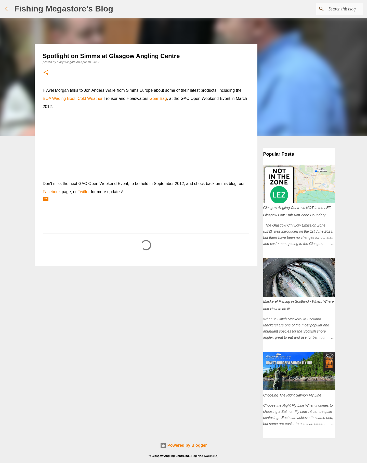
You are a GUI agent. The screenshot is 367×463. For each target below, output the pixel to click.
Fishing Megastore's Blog (63, 8)
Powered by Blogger (183, 445)
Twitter (84, 192)
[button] (46, 72)
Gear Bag (158, 98)
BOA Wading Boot (59, 98)
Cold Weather (90, 98)
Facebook (52, 192)
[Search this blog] (336, 9)
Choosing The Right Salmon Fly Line (292, 395)
